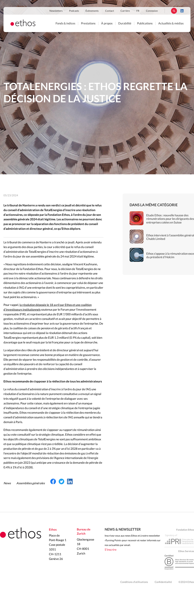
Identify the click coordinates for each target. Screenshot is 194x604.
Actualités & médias (171, 23)
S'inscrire (111, 549)
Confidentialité (163, 582)
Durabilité (124, 23)
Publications (145, 23)
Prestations (88, 23)
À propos (106, 23)
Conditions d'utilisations (134, 582)
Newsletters (56, 11)
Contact (109, 11)
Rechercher (174, 11)
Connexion (152, 11)
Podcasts (74, 11)
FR (137, 11)
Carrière (125, 11)
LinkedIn (182, 11)
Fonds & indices (65, 23)
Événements (92, 11)
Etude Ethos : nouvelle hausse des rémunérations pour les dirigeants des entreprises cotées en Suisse (170, 219)
